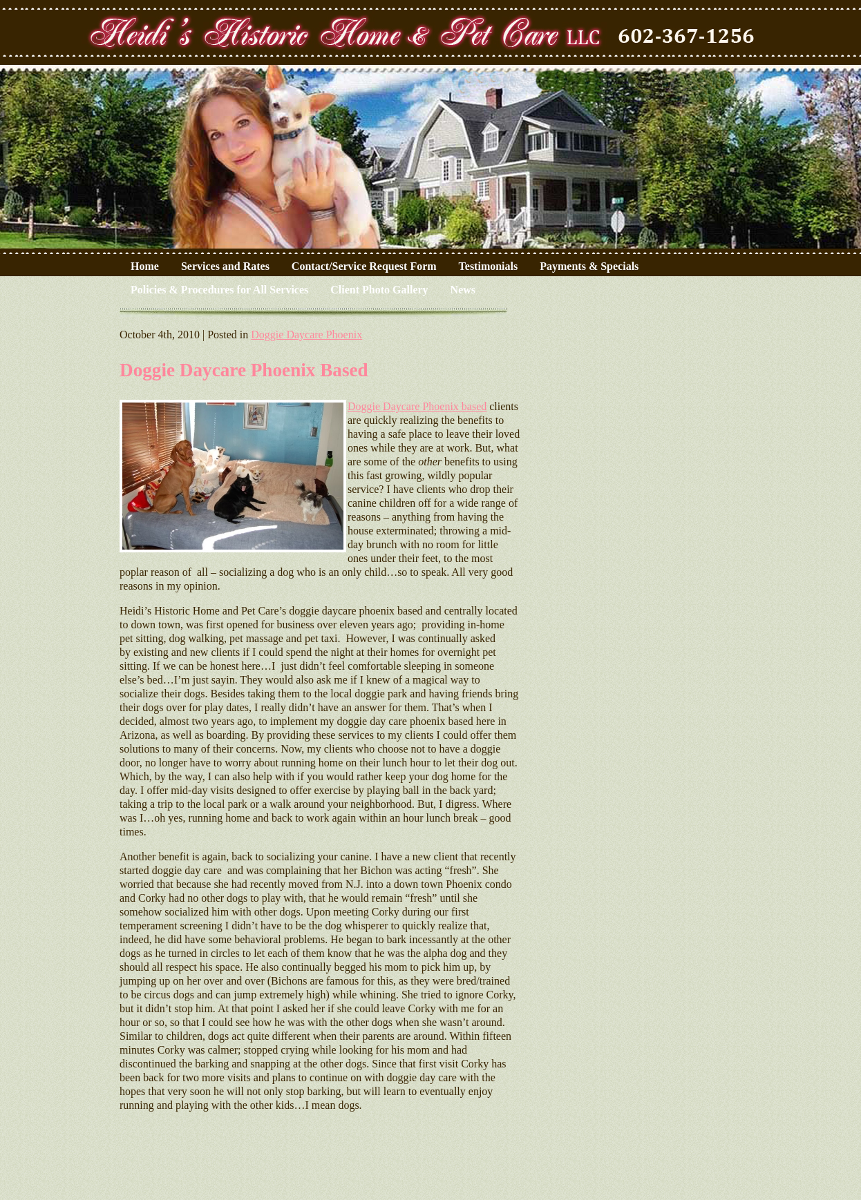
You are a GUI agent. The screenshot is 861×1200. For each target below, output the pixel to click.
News (463, 290)
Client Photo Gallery (379, 290)
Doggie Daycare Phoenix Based (244, 370)
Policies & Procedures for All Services (219, 290)
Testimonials (488, 266)
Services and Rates (225, 266)
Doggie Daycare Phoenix (306, 334)
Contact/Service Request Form (364, 266)
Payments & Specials (589, 266)
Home (145, 266)
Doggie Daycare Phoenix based (417, 406)
